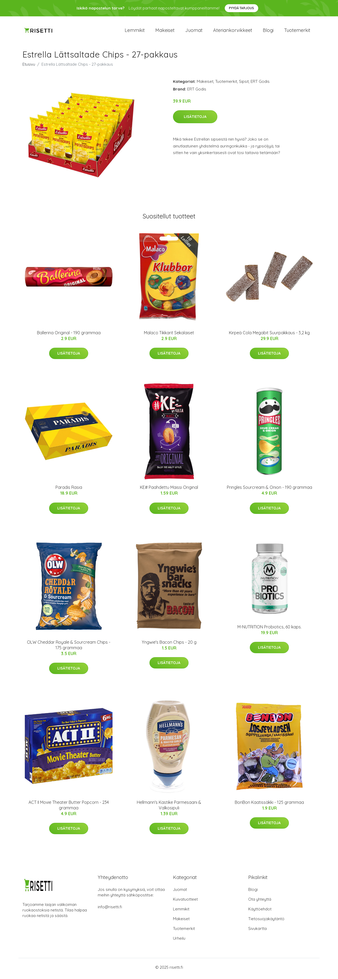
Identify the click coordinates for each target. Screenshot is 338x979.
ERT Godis (260, 84)
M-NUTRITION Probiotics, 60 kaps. (269, 629)
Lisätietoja (195, 119)
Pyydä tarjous (241, 8)
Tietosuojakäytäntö (266, 921)
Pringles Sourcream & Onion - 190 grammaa (269, 490)
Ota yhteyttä (259, 901)
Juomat (194, 31)
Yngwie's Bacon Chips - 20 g (169, 644)
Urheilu (179, 940)
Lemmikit (135, 31)
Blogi (268, 31)
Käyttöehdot (259, 911)
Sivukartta (257, 931)
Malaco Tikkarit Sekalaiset (169, 335)
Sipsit (244, 84)
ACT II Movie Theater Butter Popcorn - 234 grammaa (69, 807)
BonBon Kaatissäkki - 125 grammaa (269, 805)
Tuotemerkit (297, 31)
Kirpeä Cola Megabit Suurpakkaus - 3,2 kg (269, 335)
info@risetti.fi (110, 909)
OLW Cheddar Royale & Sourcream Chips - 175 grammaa (68, 647)
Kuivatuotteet (185, 901)
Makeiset (165, 31)
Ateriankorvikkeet (232, 31)
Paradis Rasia (68, 490)
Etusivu (28, 66)
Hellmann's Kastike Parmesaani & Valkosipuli (169, 807)
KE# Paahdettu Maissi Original (169, 490)
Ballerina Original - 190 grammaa (69, 335)
